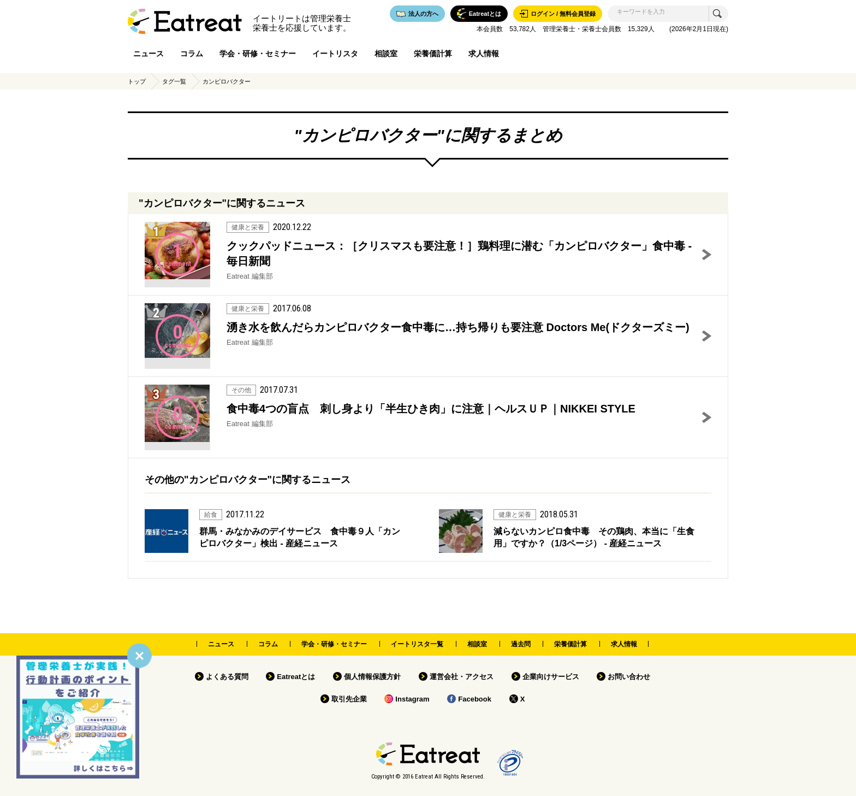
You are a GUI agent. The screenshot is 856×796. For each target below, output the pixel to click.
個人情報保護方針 (372, 677)
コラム (191, 53)
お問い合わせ (629, 677)
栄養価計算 (433, 53)
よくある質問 (227, 677)
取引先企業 (349, 699)
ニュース (148, 53)
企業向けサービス (550, 677)
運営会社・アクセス (462, 677)
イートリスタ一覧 (417, 644)
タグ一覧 (174, 81)
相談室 (385, 53)
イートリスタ (335, 53)
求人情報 (483, 53)
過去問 (521, 644)
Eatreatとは (296, 677)
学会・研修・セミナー (257, 53)
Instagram (412, 699)
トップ (137, 81)
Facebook (474, 699)
